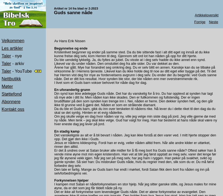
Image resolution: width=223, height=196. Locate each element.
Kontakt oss (13, 109)
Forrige (199, 22)
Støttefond (12, 94)
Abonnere (11, 101)
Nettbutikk (11, 78)
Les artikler (12, 48)
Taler (6, 56)
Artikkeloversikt (206, 15)
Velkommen (13, 40)
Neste (213, 22)
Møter (7, 86)
